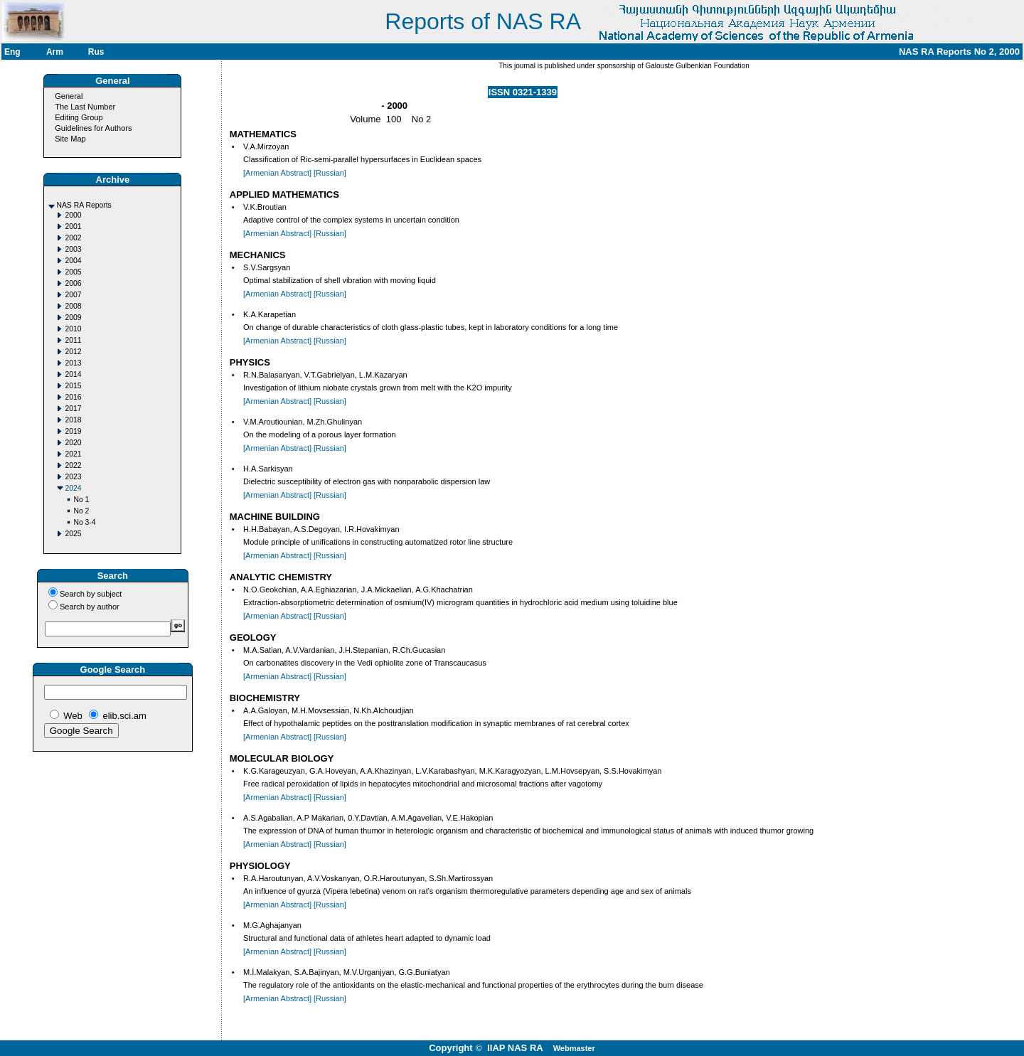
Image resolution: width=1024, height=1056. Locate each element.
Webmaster (574, 1048)
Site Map (70, 138)
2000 (73, 215)
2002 (73, 238)
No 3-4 (84, 522)
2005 (73, 272)
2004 (73, 261)
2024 (73, 488)
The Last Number (85, 106)
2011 (73, 340)
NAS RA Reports (83, 205)
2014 (73, 374)
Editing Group (78, 117)
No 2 (81, 511)
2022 (73, 465)
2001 (73, 226)
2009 (73, 317)
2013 (73, 363)
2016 (73, 397)
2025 (73, 534)
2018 (73, 420)
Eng (12, 52)
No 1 (81, 499)
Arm (54, 52)
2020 (73, 443)
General (68, 96)
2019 (73, 431)
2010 (73, 329)
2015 (73, 386)
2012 (73, 352)
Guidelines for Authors (93, 128)
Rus (96, 52)
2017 (73, 408)
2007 (73, 295)
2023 (73, 477)
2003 (73, 249)
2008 (73, 306)
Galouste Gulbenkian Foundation (697, 66)
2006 (73, 283)
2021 (73, 454)
